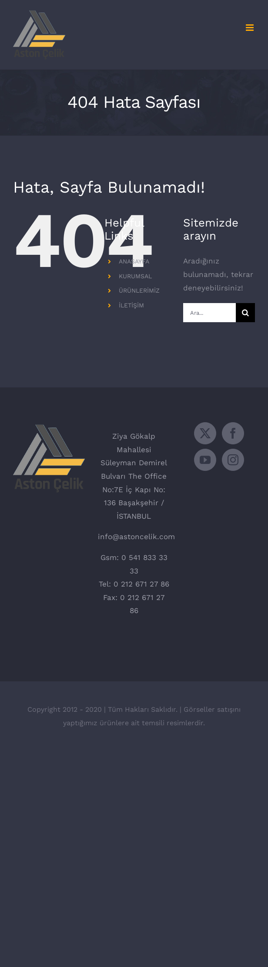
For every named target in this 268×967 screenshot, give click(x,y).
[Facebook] (233, 433)
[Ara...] (209, 312)
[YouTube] (205, 460)
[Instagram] (233, 460)
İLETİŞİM (131, 305)
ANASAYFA (134, 261)
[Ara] (245, 312)
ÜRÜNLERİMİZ (139, 290)
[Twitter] (205, 433)
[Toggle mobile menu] (250, 27)
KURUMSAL (135, 276)
